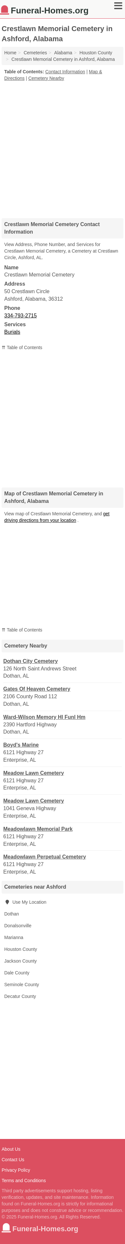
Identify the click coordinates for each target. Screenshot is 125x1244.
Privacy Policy (16, 1170)
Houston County (20, 949)
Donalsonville (17, 925)
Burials (12, 332)
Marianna (13, 937)
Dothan (11, 913)
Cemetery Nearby (46, 78)
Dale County (16, 972)
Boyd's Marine (21, 745)
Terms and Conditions (24, 1180)
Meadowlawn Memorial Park (38, 829)
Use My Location (25, 902)
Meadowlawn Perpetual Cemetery (44, 857)
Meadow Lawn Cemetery (33, 773)
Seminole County (21, 984)
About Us (11, 1149)
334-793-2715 (20, 315)
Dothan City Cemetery (30, 661)
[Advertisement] (62, 147)
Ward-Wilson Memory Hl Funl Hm (44, 717)
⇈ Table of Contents (22, 347)
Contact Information (65, 71)
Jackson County (20, 961)
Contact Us (13, 1159)
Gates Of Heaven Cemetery (36, 689)
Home (10, 52)
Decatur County (20, 996)
